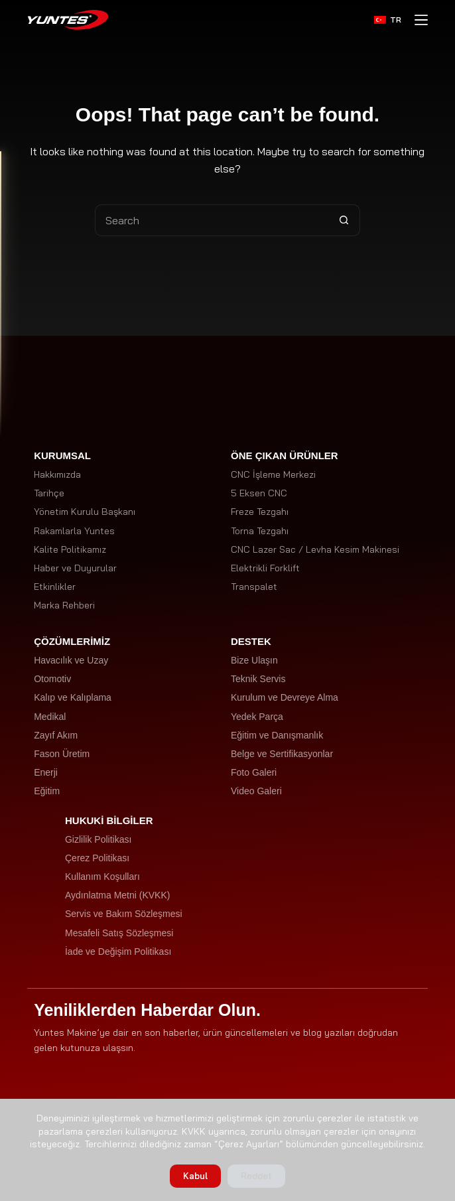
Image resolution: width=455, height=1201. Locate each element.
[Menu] (421, 20)
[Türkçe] (387, 20)
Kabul (195, 1175)
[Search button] (344, 220)
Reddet (256, 1175)
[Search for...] (211, 220)
